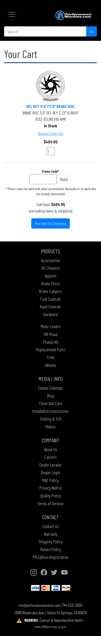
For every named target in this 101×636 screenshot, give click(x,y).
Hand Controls (50, 306)
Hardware (50, 314)
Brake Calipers (50, 291)
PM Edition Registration (50, 557)
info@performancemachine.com (39, 605)
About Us (50, 449)
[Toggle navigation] (11, 14)
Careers (50, 457)
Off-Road (50, 334)
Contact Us (50, 526)
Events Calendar (50, 388)
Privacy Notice (50, 487)
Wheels (50, 365)
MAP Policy (50, 480)
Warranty (50, 534)
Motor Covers (51, 326)
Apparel (50, 275)
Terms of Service (50, 503)
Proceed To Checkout (50, 223)
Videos (50, 426)
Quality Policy (50, 495)
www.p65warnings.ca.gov (50, 626)
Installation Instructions (50, 411)
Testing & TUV (50, 418)
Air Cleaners (50, 267)
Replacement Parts (50, 349)
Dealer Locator (50, 464)
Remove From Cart (50, 133)
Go (91, 31)
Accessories (50, 260)
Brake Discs (50, 283)
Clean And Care (50, 403)
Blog (50, 395)
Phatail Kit (50, 342)
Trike (51, 357)
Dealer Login (50, 472)
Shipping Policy (50, 541)
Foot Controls (50, 299)
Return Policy (50, 549)
